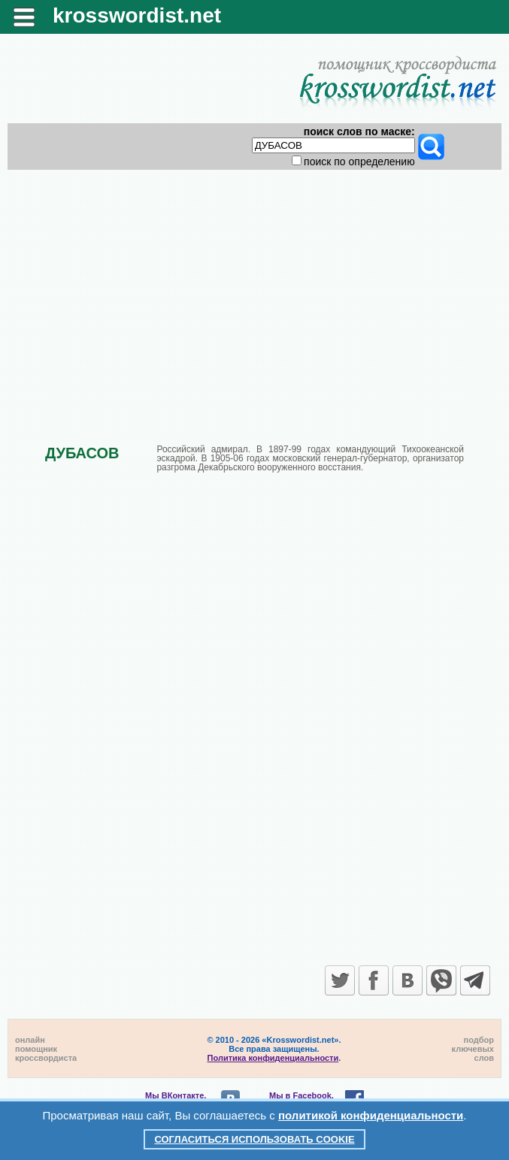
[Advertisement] (254, 294)
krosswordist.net (137, 15)
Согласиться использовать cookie (254, 1139)
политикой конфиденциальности (370, 1115)
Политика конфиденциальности (273, 1057)
